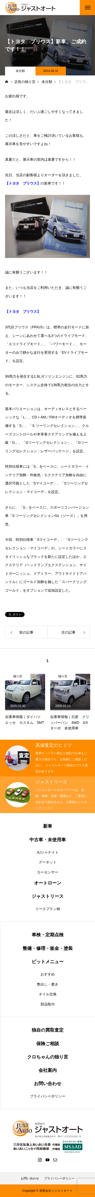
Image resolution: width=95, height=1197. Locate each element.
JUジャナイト (47, 852)
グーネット (47, 862)
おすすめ (48, 974)
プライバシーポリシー (47, 1096)
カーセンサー (47, 872)
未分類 (20, 71)
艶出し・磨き (47, 984)
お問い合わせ (30, 1178)
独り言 (17, 676)
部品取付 (48, 1004)
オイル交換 (47, 994)
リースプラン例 (47, 909)
